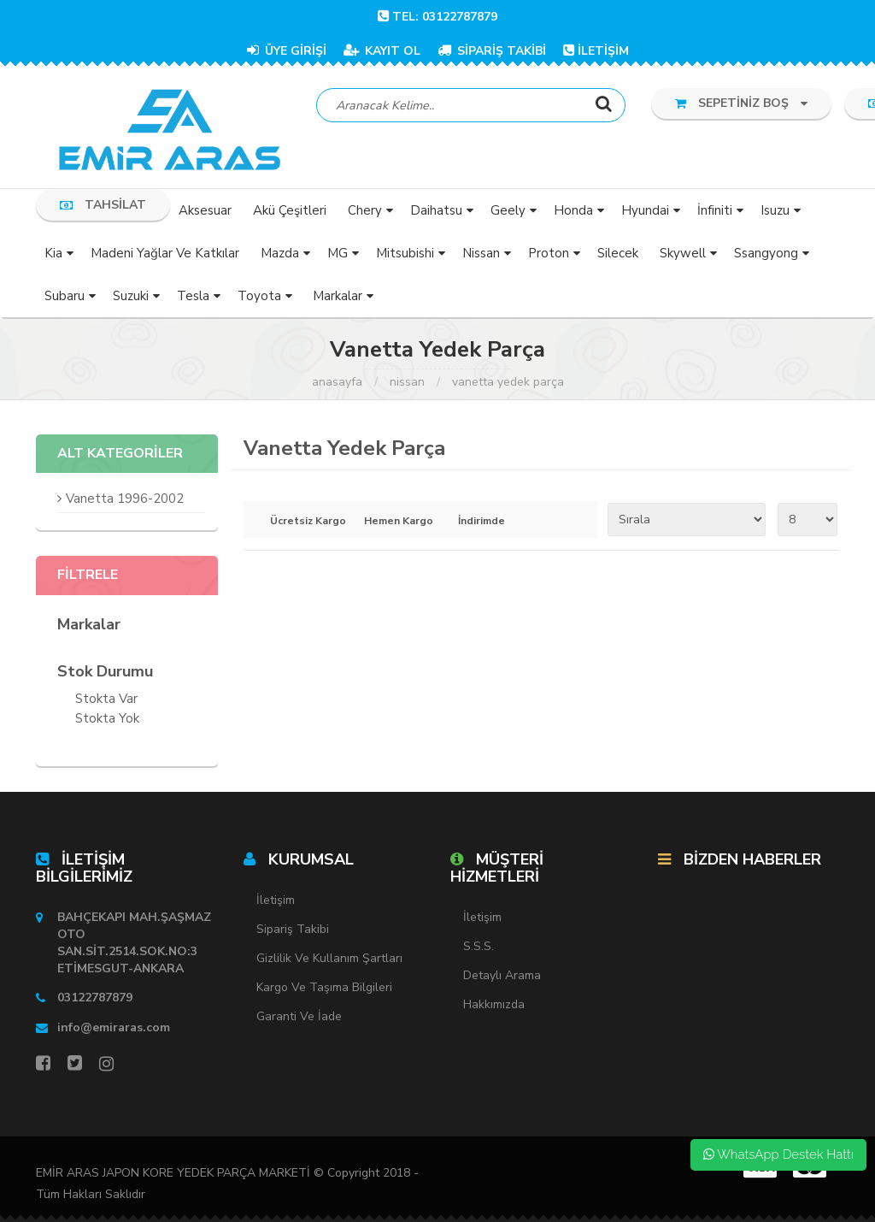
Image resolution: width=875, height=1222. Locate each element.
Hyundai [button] (645, 210)
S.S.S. (478, 946)
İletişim (275, 901)
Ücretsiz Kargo (304, 522)
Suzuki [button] (131, 295)
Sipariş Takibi (292, 930)
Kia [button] (53, 253)
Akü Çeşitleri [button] (289, 210)
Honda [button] (573, 210)
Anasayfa (337, 382)
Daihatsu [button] (436, 210)
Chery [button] (365, 210)
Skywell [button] (683, 253)
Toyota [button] (259, 295)
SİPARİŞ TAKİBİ (492, 51)
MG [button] (337, 253)
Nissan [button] (481, 253)
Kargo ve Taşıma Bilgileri (324, 988)
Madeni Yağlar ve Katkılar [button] (165, 253)
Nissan (407, 382)
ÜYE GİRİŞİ (286, 51)
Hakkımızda (494, 1004)
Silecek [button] (617, 253)
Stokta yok (107, 720)
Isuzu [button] (775, 210)
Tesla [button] (193, 295)
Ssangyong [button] (766, 253)
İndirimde (481, 522)
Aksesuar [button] (205, 210)
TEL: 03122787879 (437, 17)
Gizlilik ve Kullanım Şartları (329, 959)
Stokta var (106, 701)
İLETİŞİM (596, 51)
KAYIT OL (382, 51)
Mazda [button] (280, 253)
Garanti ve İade (299, 1017)
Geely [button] (508, 210)
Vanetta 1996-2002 (125, 499)
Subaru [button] (64, 295)
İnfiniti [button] (714, 210)
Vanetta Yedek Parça (508, 382)
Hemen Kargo (398, 522)
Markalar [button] (337, 295)
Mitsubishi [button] (405, 253)
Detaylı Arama (502, 975)
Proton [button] (548, 253)
